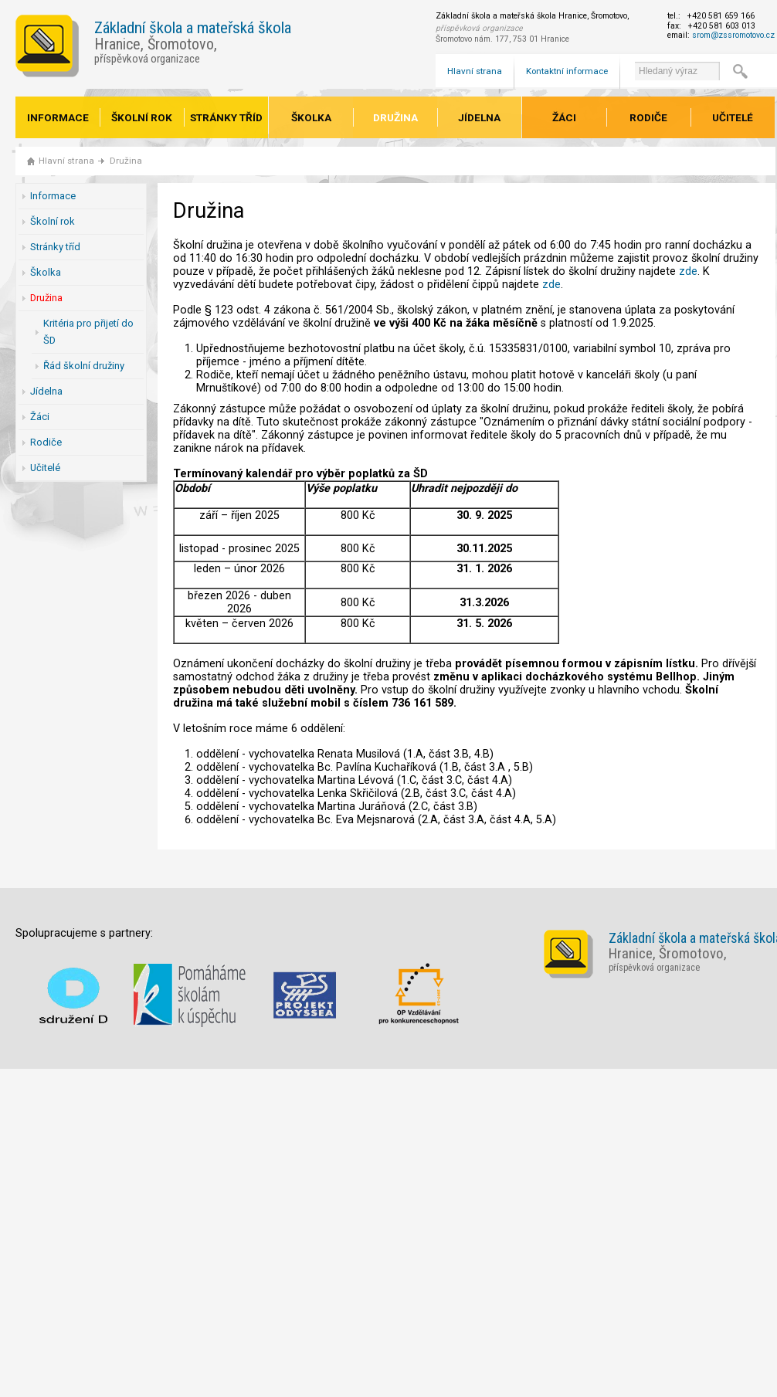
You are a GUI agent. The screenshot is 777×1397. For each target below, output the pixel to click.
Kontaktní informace (567, 71)
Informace (58, 117)
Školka (311, 117)
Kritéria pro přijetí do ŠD (88, 331)
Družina (395, 117)
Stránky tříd (226, 117)
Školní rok (141, 117)
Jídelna (479, 117)
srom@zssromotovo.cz (733, 35)
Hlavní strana (474, 71)
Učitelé (732, 117)
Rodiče (648, 117)
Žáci (564, 117)
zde (688, 271)
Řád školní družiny (83, 365)
